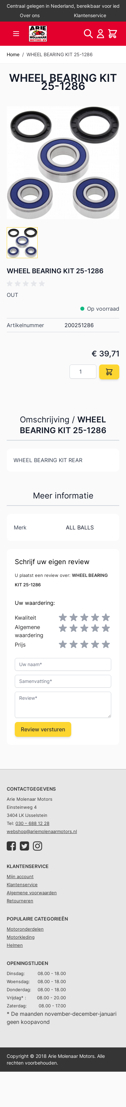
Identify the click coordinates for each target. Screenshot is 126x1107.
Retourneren (20, 900)
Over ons (30, 15)
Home (13, 54)
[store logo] (38, 34)
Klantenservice (90, 15)
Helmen (15, 945)
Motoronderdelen (25, 929)
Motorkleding (21, 937)
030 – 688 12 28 (32, 823)
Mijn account (20, 876)
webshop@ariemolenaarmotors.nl (42, 831)
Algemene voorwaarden (32, 892)
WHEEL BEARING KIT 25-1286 (60, 54)
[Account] (100, 33)
